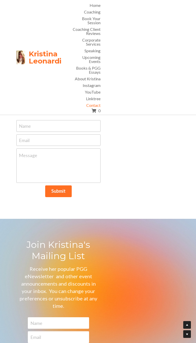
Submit (98, 169)
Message (55, 133)
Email (51, 118)
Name (52, 103)
